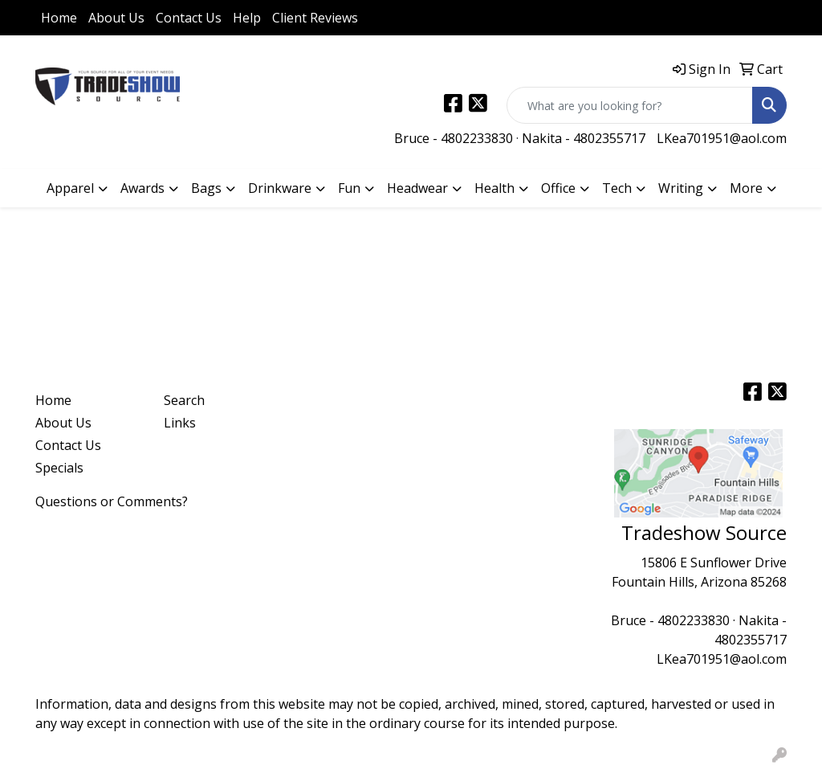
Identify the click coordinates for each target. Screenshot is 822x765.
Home (59, 18)
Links (180, 423)
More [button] (746, 188)
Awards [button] (142, 188)
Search (184, 400)
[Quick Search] (630, 105)
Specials (59, 468)
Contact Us (189, 18)
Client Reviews (315, 18)
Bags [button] (206, 188)
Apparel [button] (70, 188)
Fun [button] (349, 188)
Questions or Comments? (111, 501)
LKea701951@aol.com (722, 138)
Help (247, 18)
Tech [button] (617, 188)
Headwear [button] (417, 188)
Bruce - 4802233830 (453, 138)
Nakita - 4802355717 (583, 138)
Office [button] (558, 188)
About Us (116, 18)
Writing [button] (680, 188)
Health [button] (494, 188)
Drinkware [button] (279, 188)
